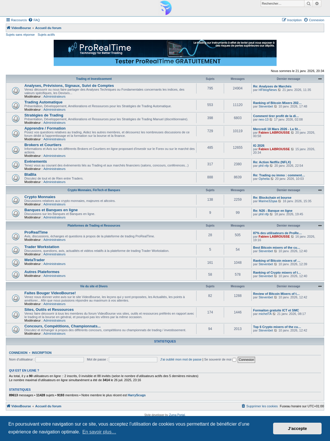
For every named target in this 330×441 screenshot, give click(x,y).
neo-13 (263, 119)
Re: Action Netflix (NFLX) (272, 162)
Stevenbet (266, 106)
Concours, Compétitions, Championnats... (62, 326)
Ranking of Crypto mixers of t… (277, 272)
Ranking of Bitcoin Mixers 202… (277, 103)
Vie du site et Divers (94, 286)
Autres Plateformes (41, 272)
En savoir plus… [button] (99, 431)
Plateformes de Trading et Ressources (94, 225)
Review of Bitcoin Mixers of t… (276, 293)
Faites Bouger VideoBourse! (50, 293)
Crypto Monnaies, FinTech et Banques (94, 190)
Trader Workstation (41, 247)
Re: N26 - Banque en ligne (273, 210)
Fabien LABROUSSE (274, 132)
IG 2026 (258, 145)
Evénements (35, 161)
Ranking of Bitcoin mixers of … (276, 260)
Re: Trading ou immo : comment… (279, 175)
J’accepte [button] (297, 428)
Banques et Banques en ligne (51, 210)
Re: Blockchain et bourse (272, 197)
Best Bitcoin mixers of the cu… (276, 247)
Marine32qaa (268, 201)
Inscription (42, 352)
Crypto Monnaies (39, 197)
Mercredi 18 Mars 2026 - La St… (277, 129)
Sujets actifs (46, 34)
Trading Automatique (43, 102)
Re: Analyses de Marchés (272, 86)
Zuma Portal (177, 415)
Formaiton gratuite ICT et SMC (276, 310)
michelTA (265, 313)
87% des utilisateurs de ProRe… (277, 233)
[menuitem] (34, 20)
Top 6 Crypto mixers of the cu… (277, 327)
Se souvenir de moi (220, 359)
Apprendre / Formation (45, 128)
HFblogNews (268, 90)
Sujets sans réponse (20, 34)
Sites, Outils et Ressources (49, 309)
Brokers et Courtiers (43, 145)
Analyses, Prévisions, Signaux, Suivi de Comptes (69, 85)
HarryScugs (137, 395)
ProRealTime (36, 232)
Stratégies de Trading (43, 115)
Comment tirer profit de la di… (276, 116)
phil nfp (264, 165)
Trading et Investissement (94, 78)
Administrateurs (54, 96)
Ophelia (264, 178)
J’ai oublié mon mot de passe (180, 359)
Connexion (18, 352)
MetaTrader (34, 260)
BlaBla (30, 174)
